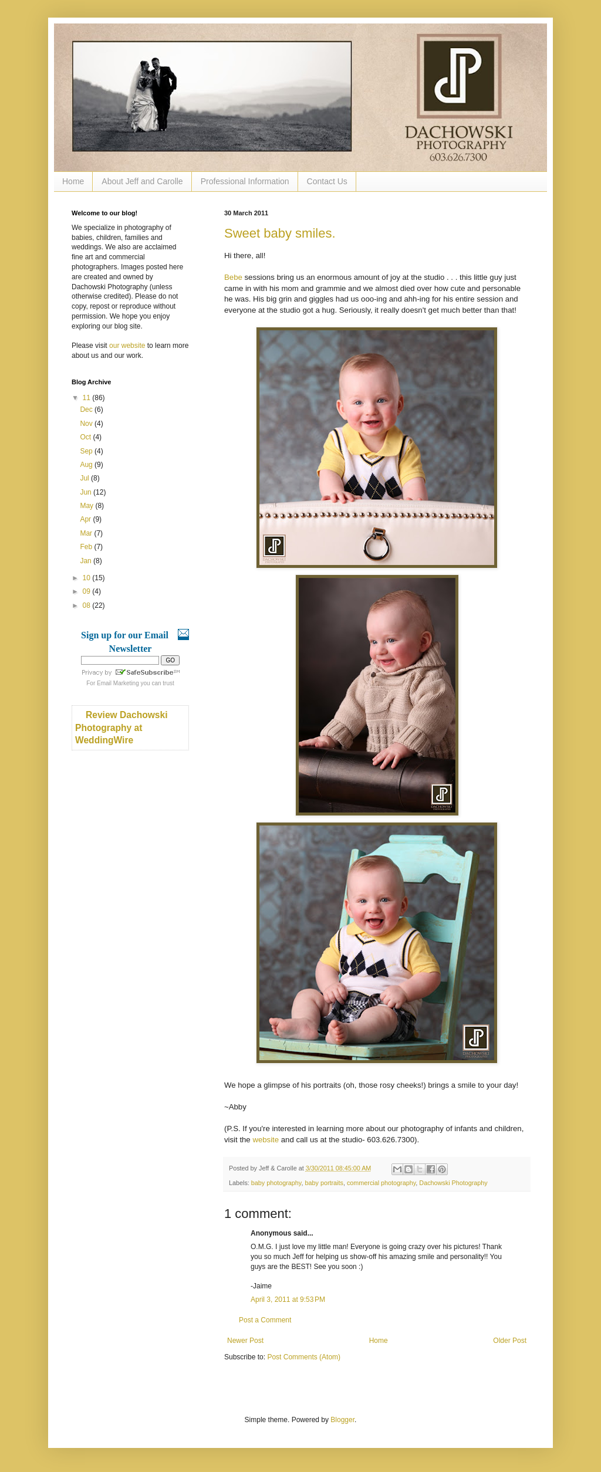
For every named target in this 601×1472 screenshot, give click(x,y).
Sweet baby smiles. (280, 233)
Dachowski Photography (453, 1182)
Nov (87, 423)
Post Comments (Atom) (303, 1357)
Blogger (342, 1420)
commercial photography (381, 1182)
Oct (86, 437)
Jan (86, 561)
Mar (87, 533)
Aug (87, 465)
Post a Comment (265, 1320)
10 (88, 578)
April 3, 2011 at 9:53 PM (288, 1299)
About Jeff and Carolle (142, 181)
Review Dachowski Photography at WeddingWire (121, 728)
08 (88, 605)
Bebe (233, 277)
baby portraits (324, 1182)
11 (88, 398)
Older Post (509, 1340)
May (87, 506)
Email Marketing (118, 683)
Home (73, 181)
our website (127, 345)
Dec (87, 409)
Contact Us (327, 181)
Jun (86, 492)
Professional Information (245, 181)
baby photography (276, 1182)
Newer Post (245, 1340)
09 (88, 591)
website (265, 1139)
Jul (85, 478)
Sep (87, 451)
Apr (86, 519)
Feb (87, 547)
